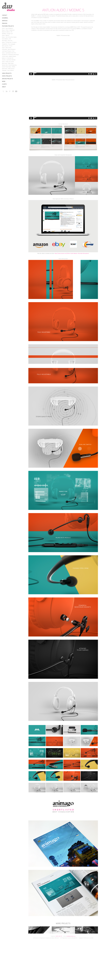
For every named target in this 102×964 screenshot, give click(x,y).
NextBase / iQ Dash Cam (7, 33)
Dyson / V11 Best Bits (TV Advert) (9, 42)
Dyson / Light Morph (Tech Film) (9, 52)
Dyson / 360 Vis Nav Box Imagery (9, 37)
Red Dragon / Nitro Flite (7, 40)
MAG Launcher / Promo (7, 45)
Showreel (5, 18)
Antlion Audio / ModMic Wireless (9, 56)
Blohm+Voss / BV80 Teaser (8, 63)
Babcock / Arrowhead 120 (7, 58)
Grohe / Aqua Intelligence (7, 28)
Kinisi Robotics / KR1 (6, 38)
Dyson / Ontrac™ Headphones (8, 30)
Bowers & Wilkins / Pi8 (7, 31)
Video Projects (6, 73)
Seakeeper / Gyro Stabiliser (8, 70)
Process (4, 23)
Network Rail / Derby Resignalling (9, 65)
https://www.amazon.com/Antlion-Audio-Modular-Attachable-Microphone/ (72, 253)
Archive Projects (7, 78)
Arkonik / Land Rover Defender (9, 59)
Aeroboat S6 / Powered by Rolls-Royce (10, 54)
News (3, 81)
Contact (4, 15)
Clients (4, 84)
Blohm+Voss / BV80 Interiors (8, 68)
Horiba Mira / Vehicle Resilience (8, 49)
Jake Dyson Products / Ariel (8, 51)
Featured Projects (8, 26)
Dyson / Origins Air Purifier (8, 61)
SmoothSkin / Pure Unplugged (8, 44)
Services (4, 20)
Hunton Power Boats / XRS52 (8, 66)
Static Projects (7, 76)
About (4, 87)
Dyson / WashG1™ (5, 35)
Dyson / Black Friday (6, 47)
